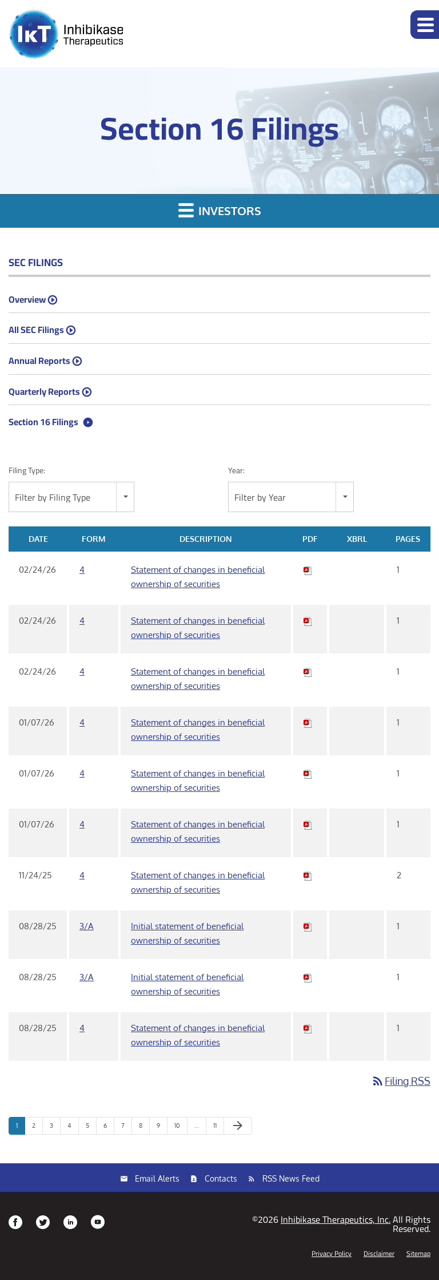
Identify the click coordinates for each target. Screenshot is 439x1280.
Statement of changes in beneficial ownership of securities (198, 576)
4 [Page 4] (73, 1128)
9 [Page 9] (161, 1128)
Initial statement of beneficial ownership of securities (187, 933)
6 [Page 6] (108, 1128)
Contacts (221, 1178)
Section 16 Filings (43, 421)
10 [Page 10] (180, 1128)
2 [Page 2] (37, 1128)
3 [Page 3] (55, 1128)
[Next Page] (238, 1126)
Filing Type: (27, 470)
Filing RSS (400, 1081)
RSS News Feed (291, 1178)
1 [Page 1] (20, 1128)
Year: (236, 470)
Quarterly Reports (44, 391)
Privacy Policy (332, 1253)
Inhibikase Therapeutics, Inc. (335, 1219)
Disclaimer (379, 1253)
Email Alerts (157, 1178)
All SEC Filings (36, 329)
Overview (27, 299)
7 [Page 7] (126, 1128)
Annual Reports (39, 360)
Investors (219, 210)
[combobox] (71, 497)
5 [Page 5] (91, 1128)
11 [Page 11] (218, 1128)
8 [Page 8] (144, 1128)
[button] (424, 24)
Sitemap (418, 1253)
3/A (86, 926)
